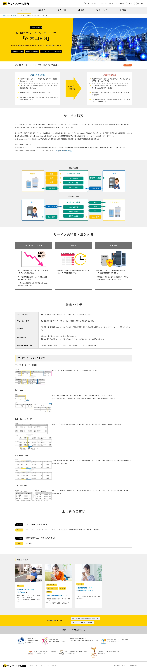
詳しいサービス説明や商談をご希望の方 (85, 619)
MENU (127, 65)
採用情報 (123, 10)
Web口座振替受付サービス (56, 596)
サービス (24, 10)
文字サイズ (130, 3)
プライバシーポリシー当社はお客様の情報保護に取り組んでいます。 (32, 640)
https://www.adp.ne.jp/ (64, 151)
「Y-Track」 (29, 590)
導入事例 (41, 10)
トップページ (6, 15)
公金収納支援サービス (88, 589)
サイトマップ (92, 3)
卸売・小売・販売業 (36, 27)
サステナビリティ (102, 10)
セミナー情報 (61, 10)
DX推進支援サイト (78, 630)
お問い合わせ (120, 3)
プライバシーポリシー (120, 666)
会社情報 (80, 10)
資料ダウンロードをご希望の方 (83, 622)
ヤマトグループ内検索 (106, 3)
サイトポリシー (134, 666)
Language (140, 3)
